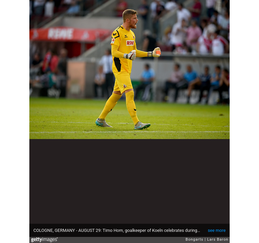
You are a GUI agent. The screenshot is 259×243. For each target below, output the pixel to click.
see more (217, 230)
